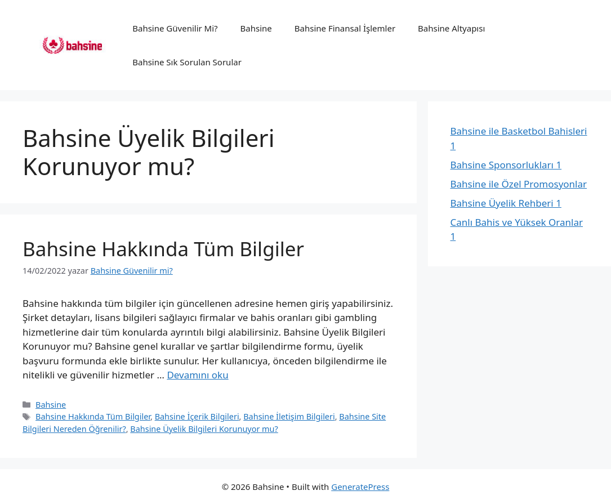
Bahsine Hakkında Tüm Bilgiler (163, 248)
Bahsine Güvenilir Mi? (174, 28)
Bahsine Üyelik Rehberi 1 (506, 203)
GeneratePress (360, 486)
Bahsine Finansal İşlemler (345, 28)
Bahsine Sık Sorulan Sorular (187, 62)
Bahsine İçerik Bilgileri (197, 416)
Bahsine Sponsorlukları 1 (506, 164)
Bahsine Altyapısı (451, 28)
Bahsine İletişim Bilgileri (289, 416)
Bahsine (256, 28)
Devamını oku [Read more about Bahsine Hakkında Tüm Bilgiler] (197, 374)
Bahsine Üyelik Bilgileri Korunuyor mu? (204, 428)
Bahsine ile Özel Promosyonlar (519, 183)
